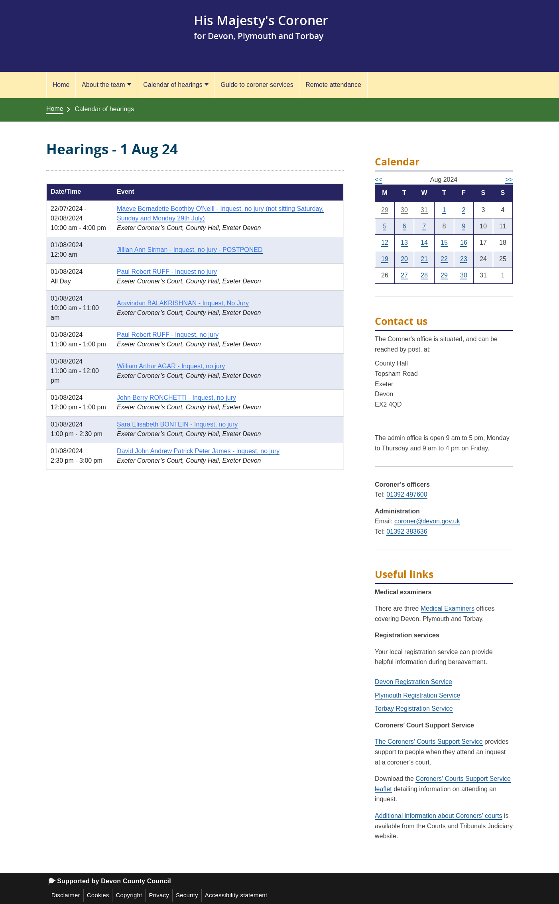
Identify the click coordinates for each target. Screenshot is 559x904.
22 (444, 258)
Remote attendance (333, 84)
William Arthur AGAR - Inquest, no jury (171, 366)
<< (378, 179)
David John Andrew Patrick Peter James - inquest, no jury (198, 451)
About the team (103, 84)
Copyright (129, 895)
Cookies (98, 895)
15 (444, 242)
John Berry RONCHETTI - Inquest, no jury (176, 397)
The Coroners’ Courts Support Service (429, 741)
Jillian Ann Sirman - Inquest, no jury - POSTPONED (189, 249)
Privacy (159, 895)
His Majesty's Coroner (261, 20)
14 (424, 242)
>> (509, 179)
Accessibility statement (236, 895)
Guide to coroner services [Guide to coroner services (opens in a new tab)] (256, 84)
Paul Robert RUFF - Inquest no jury (167, 271)
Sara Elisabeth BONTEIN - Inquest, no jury (177, 424)
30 (404, 209)
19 (384, 258)
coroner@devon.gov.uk (427, 521)
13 (404, 242)
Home (61, 84)
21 (424, 258)
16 (463, 242)
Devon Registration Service (413, 681)
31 (424, 209)
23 (463, 258)
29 (384, 209)
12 (384, 242)
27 (404, 275)
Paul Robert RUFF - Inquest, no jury (167, 334)
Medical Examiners (447, 608)
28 (424, 275)
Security (187, 895)
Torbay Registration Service (414, 708)
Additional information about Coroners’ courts (438, 815)
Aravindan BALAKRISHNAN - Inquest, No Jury (183, 303)
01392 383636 (406, 531)
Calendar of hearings (173, 84)
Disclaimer (65, 895)
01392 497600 (406, 494)
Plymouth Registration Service (417, 695)
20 (404, 258)
